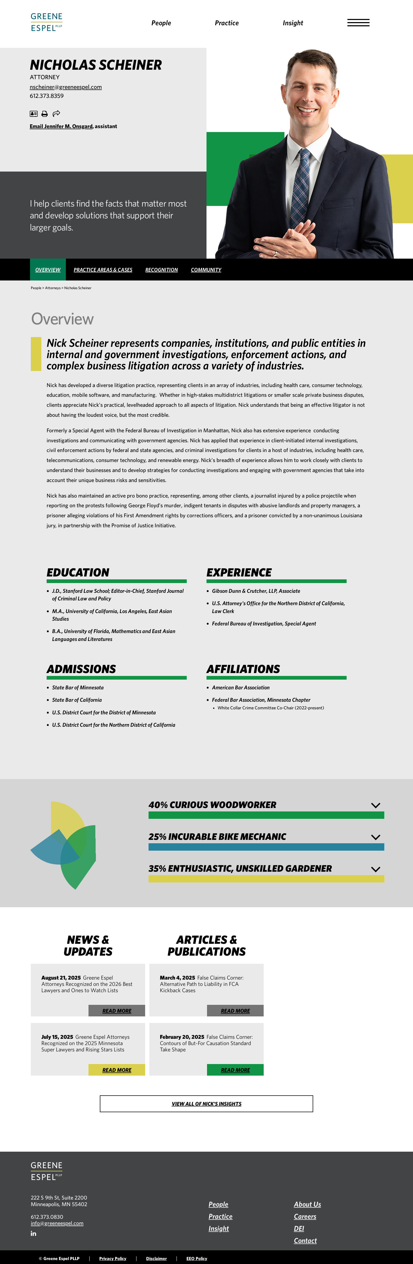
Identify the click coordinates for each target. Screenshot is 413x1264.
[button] (358, 23)
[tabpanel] (206, 529)
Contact (305, 1240)
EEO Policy (196, 1258)
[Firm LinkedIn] (33, 1233)
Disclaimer (156, 1258)
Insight (293, 22)
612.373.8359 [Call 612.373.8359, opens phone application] (47, 95)
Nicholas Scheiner (77, 288)
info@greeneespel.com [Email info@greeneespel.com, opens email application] (57, 1223)
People (161, 22)
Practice (227, 22)
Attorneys (53, 288)
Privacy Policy (112, 1258)
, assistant (73, 126)
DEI (299, 1228)
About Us (307, 1204)
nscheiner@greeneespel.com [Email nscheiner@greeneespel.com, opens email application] (66, 86)
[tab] (48, 269)
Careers (305, 1216)
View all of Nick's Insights (207, 1104)
